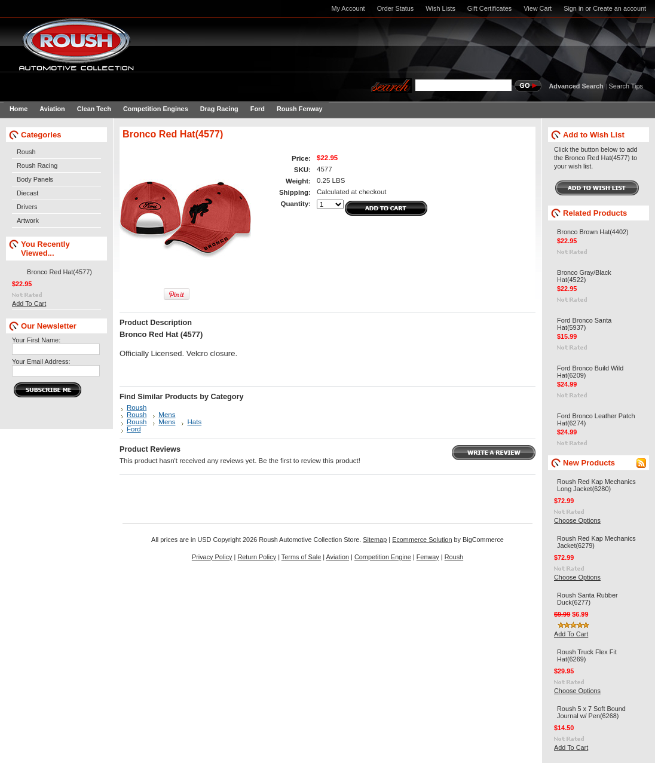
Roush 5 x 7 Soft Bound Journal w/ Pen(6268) (591, 712)
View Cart (538, 8)
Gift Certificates (489, 8)
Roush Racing (37, 165)
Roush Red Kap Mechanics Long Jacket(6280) (596, 485)
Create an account (619, 8)
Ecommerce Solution (422, 539)
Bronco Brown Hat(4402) (593, 231)
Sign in (573, 8)
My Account (348, 8)
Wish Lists (440, 8)
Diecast (27, 193)
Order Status (395, 8)
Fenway (428, 556)
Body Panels (35, 179)
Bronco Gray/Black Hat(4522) (584, 276)
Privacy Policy (212, 556)
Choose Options (577, 520)
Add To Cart (29, 303)
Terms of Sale (301, 556)
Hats (194, 421)
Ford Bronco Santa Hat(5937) (584, 324)
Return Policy (256, 556)
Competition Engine (382, 556)
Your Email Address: (41, 361)
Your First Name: (36, 340)
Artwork (28, 220)
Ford (134, 429)
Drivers (27, 206)
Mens (166, 414)
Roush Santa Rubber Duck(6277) (587, 599)
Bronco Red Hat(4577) (59, 271)
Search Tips (626, 86)
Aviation (338, 556)
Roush (26, 151)
